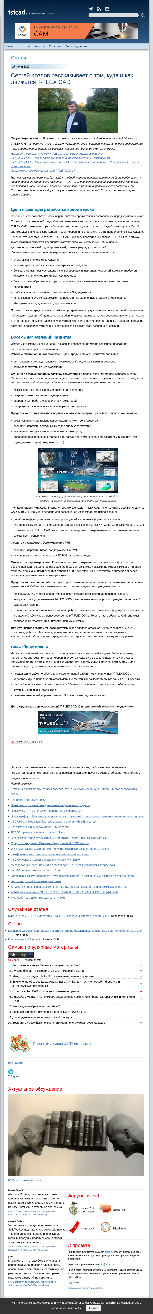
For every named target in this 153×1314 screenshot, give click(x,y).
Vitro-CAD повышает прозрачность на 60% (38, 897)
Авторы (39, 46)
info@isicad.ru (107, 1264)
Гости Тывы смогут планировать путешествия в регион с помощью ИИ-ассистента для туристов (72, 876)
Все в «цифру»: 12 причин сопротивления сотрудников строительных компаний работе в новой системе (77, 816)
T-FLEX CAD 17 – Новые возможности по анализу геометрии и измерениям (60, 158)
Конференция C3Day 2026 (28, 800)
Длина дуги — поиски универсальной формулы (42, 1017)
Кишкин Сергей (15, 1190)
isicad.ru (109, 1252)
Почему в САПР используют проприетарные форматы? (46, 810)
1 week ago (43, 1285)
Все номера (15, 1063)
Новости (11, 46)
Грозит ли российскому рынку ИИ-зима (36, 881)
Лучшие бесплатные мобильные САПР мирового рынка (48, 970)
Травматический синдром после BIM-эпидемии (41, 827)
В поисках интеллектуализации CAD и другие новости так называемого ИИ (59, 838)
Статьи (26, 46)
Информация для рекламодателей (86, 1288)
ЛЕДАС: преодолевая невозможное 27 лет (38, 832)
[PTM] (10, 1256)
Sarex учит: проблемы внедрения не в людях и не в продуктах (50, 805)
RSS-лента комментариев (25, 1180)
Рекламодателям (76, 46)
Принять (93, 1308)
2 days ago (42, 1214)
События (55, 46)
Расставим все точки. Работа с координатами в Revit (46, 965)
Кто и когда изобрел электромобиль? (36, 1006)
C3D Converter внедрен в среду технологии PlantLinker (46, 859)
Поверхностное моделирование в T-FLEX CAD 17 (43, 170)
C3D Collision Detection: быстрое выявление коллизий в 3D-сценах (53, 821)
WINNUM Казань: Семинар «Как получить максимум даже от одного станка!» (60, 848)
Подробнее (73, 1282)
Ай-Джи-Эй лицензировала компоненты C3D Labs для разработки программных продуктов (69, 886)
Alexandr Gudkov (16, 1221)
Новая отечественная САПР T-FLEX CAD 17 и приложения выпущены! (57, 153)
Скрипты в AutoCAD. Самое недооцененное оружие (45, 991)
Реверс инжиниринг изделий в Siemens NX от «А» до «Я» (49, 1011)
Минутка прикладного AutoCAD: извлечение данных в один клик (53, 976)
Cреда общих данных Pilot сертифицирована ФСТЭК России (50, 843)
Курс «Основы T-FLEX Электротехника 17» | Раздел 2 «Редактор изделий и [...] (58, 916)
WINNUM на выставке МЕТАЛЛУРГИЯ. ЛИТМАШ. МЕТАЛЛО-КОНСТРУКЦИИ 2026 (64, 892)
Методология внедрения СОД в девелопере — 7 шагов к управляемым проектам (63, 865)
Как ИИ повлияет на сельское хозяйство (36, 870)
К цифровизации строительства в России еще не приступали (50, 854)
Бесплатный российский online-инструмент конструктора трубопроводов (58, 1022)
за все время (33, 960)
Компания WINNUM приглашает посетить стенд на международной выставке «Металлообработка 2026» (75, 930)
